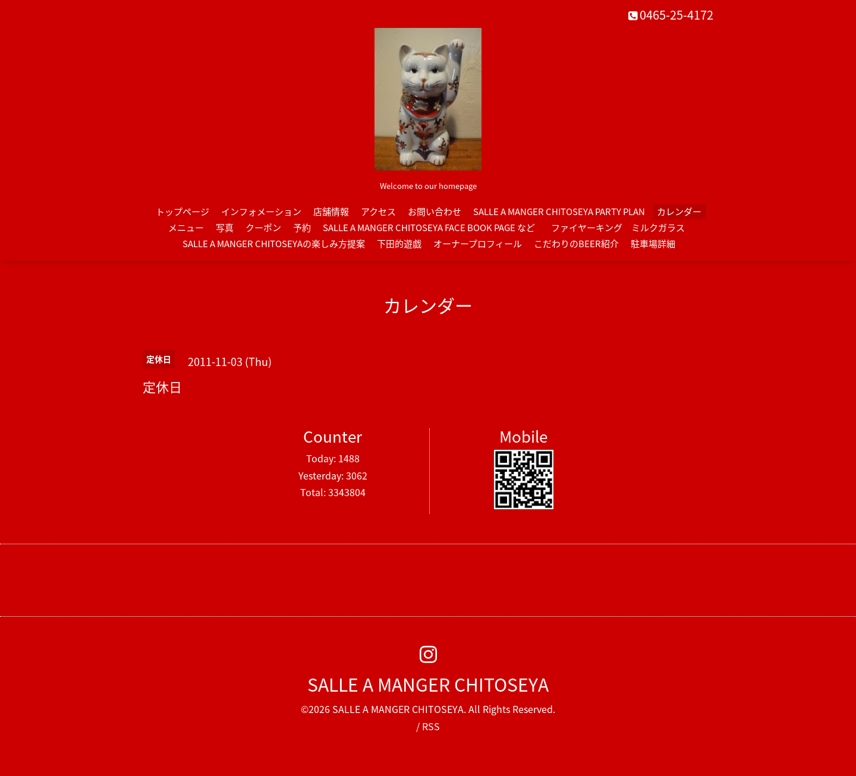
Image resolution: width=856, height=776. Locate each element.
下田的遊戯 (399, 243)
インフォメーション (261, 211)
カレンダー (679, 211)
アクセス (378, 211)
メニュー (186, 227)
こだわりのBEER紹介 (576, 243)
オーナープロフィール (477, 243)
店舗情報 (331, 211)
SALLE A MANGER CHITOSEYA (428, 684)
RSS (431, 726)
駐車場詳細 (653, 243)
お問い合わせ (434, 211)
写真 (225, 227)
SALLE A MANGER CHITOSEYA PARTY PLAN (559, 211)
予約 (302, 227)
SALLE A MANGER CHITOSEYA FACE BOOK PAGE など (429, 227)
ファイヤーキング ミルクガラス (622, 227)
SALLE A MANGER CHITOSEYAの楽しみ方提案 (273, 243)
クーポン (263, 227)
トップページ (182, 211)
